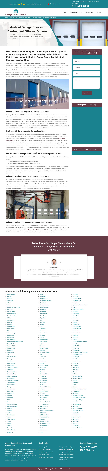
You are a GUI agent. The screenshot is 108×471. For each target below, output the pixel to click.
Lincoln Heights (44, 348)
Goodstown (10, 432)
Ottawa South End (45, 423)
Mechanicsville (44, 391)
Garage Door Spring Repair (46, 452)
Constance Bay (11, 382)
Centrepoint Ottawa (12, 367)
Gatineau (9, 426)
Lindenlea (42, 350)
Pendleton (75, 296)
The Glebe (75, 370)
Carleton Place (11, 348)
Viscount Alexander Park (79, 389)
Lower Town (43, 357)
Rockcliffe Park (77, 333)
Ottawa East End (44, 421)
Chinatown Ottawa (12, 376)
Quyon (74, 307)
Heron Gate (43, 309)
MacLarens (43, 361)
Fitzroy (9, 417)
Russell (75, 339)
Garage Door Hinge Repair (66, 449)
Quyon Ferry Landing (78, 309)
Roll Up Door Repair (44, 455)
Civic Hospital (10, 378)
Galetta (9, 423)
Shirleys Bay (76, 348)
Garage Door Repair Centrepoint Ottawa (20, 18)
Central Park (10, 365)
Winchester (76, 419)
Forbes (9, 421)
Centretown (10, 370)
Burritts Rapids (11, 339)
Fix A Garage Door (43, 447)
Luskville (42, 359)
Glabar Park (10, 428)
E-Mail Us (89, 450)
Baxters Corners (11, 314)
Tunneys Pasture (77, 378)
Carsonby (9, 359)
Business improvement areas (15, 342)
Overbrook (42, 428)
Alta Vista (9, 298)
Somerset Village (77, 354)
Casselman (10, 361)
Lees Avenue (43, 342)
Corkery (9, 387)
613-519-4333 (80, 6)
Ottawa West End (44, 426)
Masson (42, 385)
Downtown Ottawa (12, 404)
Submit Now (86, 93)
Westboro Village (77, 408)
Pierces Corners (77, 298)
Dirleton (9, 400)
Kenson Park (43, 333)
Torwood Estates (77, 376)
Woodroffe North (77, 428)
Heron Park (43, 311)
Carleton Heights (11, 346)
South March (76, 359)
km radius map (86, 124)
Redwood (75, 311)
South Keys (76, 357)
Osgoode (42, 419)
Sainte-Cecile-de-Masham (80, 342)
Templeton (76, 367)
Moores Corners (44, 404)
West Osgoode (77, 404)
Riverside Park (77, 326)
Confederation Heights (13, 380)
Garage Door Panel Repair (66, 455)
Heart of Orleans (44, 305)
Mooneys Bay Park (45, 402)
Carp (8, 354)
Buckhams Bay (11, 335)
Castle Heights (11, 363)
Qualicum (75, 303)
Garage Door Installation (45, 449)
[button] (49, 262)
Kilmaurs (42, 335)
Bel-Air (8, 318)
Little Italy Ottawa (45, 352)
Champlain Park (11, 374)
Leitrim (42, 344)
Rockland (75, 335)
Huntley (42, 324)
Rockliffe (75, 337)
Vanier (74, 385)
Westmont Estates (78, 411)
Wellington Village (78, 400)
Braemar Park (10, 329)
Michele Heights (44, 395)
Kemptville (43, 329)
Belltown (9, 322)
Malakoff (42, 363)
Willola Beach (76, 417)
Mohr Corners (43, 400)
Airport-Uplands (11, 294)
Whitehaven (76, 415)
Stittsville (75, 365)
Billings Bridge (11, 326)
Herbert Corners (44, 307)
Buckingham (10, 337)
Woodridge (76, 426)
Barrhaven (9, 309)
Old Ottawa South (44, 417)
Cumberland (10, 393)
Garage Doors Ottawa (54, 469)
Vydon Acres (76, 391)
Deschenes (10, 398)
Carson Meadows (11, 357)
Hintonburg (43, 316)
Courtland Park (11, 389)
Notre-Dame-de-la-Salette (47, 411)
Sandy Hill (75, 344)
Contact (99, 12)
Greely (41, 294)
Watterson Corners (78, 395)
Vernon (75, 387)
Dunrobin (9, 408)
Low (41, 354)
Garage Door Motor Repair (66, 452)
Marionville (43, 376)
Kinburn (42, 337)
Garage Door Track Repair (66, 447)
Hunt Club (42, 322)
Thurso (74, 372)
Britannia (9, 331)
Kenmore (42, 331)
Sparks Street (76, 361)
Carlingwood (10, 352)
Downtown (10, 402)
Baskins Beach (11, 311)
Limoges (42, 346)
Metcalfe (42, 393)
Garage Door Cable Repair (66, 457)
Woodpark (75, 423)
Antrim (9, 303)
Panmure (75, 294)
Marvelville (43, 382)
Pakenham (43, 430)
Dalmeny (9, 395)
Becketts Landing (11, 316)
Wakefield (75, 393)
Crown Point (10, 391)
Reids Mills (76, 316)
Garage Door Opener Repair (46, 457)
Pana (41, 432)
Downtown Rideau (12, 406)
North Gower (43, 408)
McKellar (42, 389)
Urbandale (75, 382)
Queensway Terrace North (80, 305)
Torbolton (75, 374)
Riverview (75, 331)
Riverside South (77, 329)
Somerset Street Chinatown (80, 352)
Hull (41, 320)
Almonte (9, 296)
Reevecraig (76, 314)
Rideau (75, 322)
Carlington (9, 350)
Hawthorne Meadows (45, 301)
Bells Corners (10, 320)
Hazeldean (43, 303)
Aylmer (9, 305)
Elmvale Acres (11, 415)
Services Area (89, 12)
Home (64, 12)
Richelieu (75, 318)
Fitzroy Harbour (11, 419)
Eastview (9, 411)
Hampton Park (44, 298)
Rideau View (76, 324)
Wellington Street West (79, 398)
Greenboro (42, 296)
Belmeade (9, 324)
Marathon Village (44, 374)
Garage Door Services (76, 12)
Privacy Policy (63, 460)
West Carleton (76, 402)
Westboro (75, 406)
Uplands (75, 380)
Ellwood (9, 413)
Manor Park (43, 367)
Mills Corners (43, 398)
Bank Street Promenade (13, 307)
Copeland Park (11, 385)
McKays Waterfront (45, 387)
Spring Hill (75, 363)
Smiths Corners (77, 350)
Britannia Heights (11, 333)
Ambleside (10, 301)
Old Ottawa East (44, 415)
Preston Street (77, 301)
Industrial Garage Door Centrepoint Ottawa (44, 18)
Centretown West (11, 372)
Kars (41, 326)
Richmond (75, 320)
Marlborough (43, 378)
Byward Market (11, 344)
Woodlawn (75, 421)
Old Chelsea (43, 413)
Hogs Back (43, 318)
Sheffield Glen (76, 346)
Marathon (42, 372)
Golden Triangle (11, 430)
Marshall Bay (43, 380)
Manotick (42, 370)
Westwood (75, 413)
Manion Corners (44, 365)
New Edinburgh (44, 406)
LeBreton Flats (44, 339)
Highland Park (43, 314)
